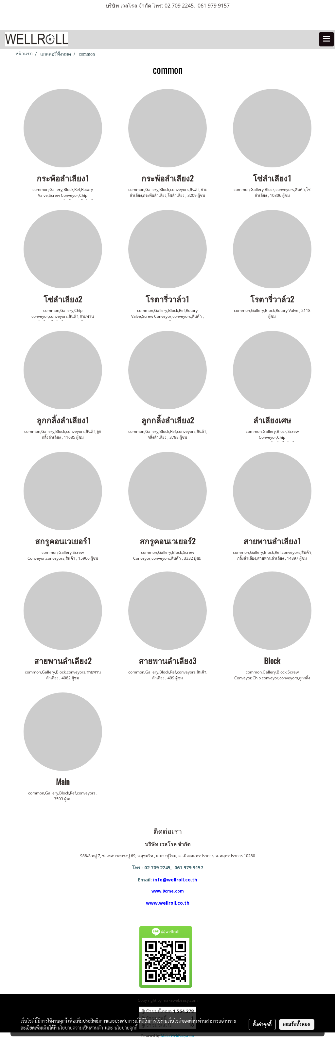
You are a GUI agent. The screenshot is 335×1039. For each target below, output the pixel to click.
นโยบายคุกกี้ (126, 1027)
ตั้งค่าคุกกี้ (262, 1024)
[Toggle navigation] (326, 39)
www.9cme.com (167, 891)
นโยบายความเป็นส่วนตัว (80, 1027)
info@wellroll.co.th (175, 880)
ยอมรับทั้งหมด (296, 1024)
